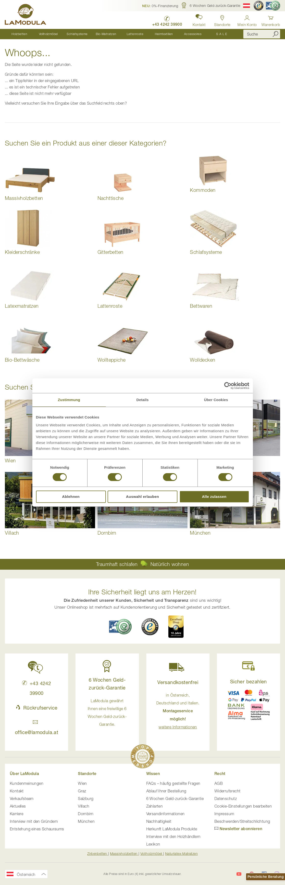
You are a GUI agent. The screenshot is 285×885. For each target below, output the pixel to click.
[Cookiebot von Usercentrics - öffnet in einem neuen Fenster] (227, 385)
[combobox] (261, 34)
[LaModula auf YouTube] (239, 874)
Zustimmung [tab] (69, 400)
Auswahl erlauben (142, 496)
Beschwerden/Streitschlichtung (242, 821)
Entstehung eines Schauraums (37, 829)
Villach (83, 806)
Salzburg (85, 798)
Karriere (16, 813)
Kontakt (17, 791)
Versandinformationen (165, 813)
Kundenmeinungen (26, 783)
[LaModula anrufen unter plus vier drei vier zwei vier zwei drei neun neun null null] (166, 19)
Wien (82, 783)
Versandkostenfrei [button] (177, 682)
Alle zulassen (214, 496)
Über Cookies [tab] (216, 400)
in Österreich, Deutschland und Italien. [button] (177, 711)
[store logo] (26, 15)
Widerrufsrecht (227, 791)
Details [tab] (142, 400)
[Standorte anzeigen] (222, 19)
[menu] (120, 34)
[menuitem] (19, 34)
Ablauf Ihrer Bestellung (166, 791)
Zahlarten (154, 806)
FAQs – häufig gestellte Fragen (173, 783)
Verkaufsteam (22, 798)
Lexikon (153, 844)
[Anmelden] (247, 19)
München (86, 821)
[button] (160, 5)
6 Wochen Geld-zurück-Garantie (175, 798)
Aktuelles (18, 806)
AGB (218, 783)
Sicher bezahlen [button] (248, 681)
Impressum (224, 813)
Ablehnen (71, 496)
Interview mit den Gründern (34, 821)
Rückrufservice (36, 708)
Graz (82, 791)
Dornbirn (85, 813)
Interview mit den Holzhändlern (173, 836)
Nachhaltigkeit (159, 821)
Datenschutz (225, 798)
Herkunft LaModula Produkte (171, 829)
